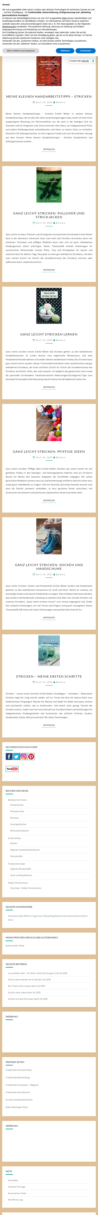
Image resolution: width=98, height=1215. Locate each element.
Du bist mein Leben (17, 992)
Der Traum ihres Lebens (19, 985)
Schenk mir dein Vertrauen (21, 998)
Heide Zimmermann (18, 882)
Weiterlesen (49, 149)
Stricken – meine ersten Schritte (49, 676)
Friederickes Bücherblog (18, 1077)
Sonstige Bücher (18, 824)
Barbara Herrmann (17, 799)
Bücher (13, 843)
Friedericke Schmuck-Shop (19, 1069)
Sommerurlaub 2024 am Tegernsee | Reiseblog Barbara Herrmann (40, 915)
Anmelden (13, 1180)
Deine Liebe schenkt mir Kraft (22, 979)
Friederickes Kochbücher (18, 1092)
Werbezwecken (9, 26)
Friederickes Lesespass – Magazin (22, 1084)
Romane (14, 817)
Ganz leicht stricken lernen (49, 334)
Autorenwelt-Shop (15, 945)
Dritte (64, 18)
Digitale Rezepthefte (20, 868)
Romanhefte (16, 856)
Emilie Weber (14, 838)
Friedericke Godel (16, 863)
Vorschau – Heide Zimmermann (25, 888)
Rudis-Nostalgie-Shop (17, 1107)
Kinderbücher (17, 804)
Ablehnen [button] (65, 51)
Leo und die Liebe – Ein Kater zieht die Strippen (31, 973)
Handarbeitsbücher (23, 1099)
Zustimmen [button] (85, 51)
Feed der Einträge (16, 1186)
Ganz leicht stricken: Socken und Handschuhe (49, 567)
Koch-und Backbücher (21, 875)
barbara (60, 102)
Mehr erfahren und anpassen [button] (21, 51)
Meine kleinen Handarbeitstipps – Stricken (49, 96)
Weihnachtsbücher (19, 830)
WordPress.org (15, 1199)
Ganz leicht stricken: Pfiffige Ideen (49, 451)
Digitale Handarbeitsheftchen (25, 849)
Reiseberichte (17, 811)
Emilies (10, 1099)
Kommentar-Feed (17, 1193)
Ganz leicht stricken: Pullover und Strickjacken (49, 215)
